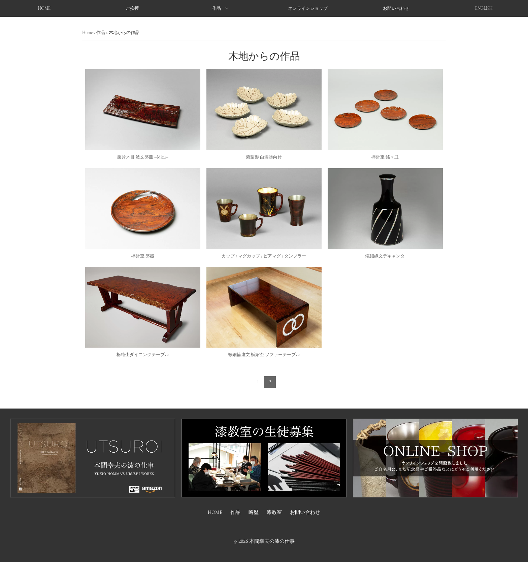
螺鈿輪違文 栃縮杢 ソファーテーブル (264, 354)
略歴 (254, 512)
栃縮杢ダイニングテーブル (143, 354)
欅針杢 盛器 (142, 256)
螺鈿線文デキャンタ (385, 256)
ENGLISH (484, 8)
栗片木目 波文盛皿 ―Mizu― (142, 157)
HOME (44, 8)
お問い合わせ (396, 8)
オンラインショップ (308, 8)
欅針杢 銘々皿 (385, 157)
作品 (216, 8)
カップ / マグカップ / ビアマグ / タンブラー (264, 256)
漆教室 (274, 512)
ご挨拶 (132, 8)
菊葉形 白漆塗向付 (264, 157)
